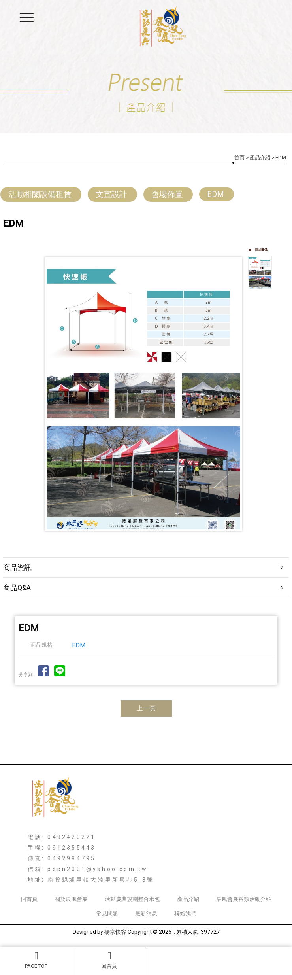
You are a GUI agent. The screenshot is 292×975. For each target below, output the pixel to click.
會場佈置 (167, 194)
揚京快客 (115, 932)
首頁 (239, 158)
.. (174, 932)
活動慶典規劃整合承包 (132, 899)
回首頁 (109, 960)
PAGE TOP (36, 960)
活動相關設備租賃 (40, 194)
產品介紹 (260, 158)
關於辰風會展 (71, 899)
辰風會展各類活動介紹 (243, 899)
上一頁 (146, 708)
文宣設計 (111, 194)
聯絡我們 (185, 913)
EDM (215, 194)
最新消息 (146, 913)
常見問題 (107, 913)
